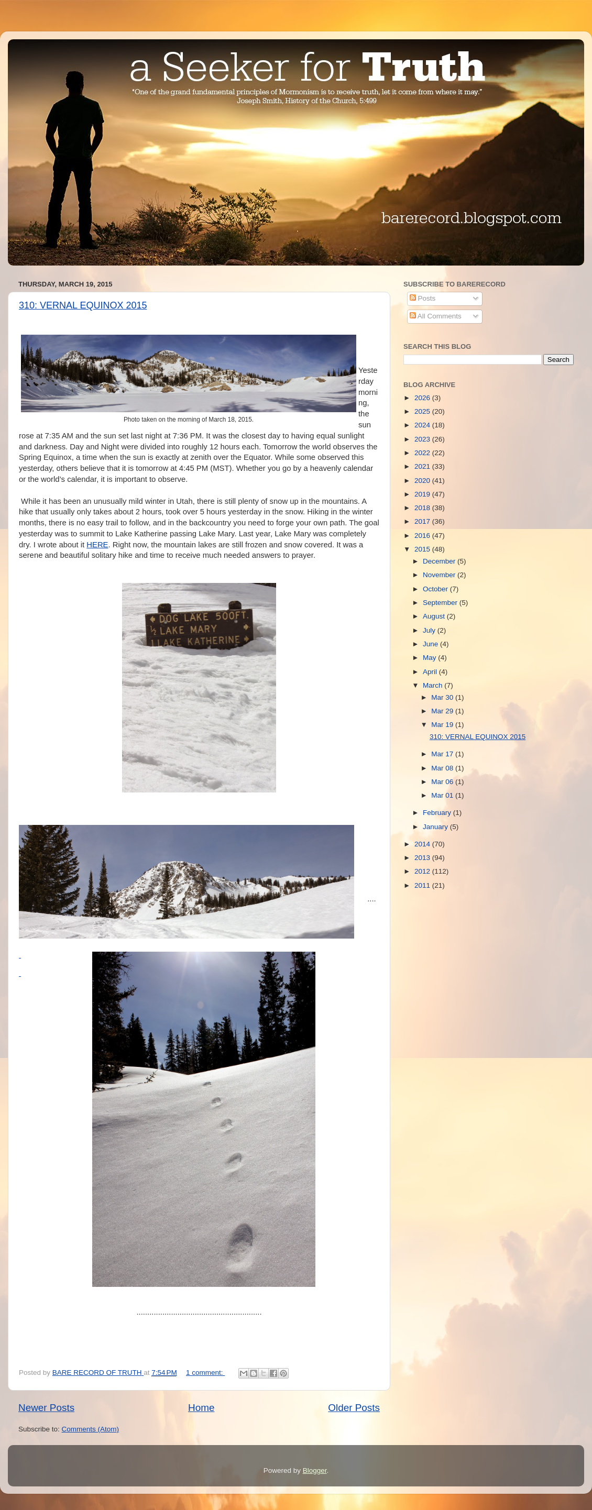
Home (201, 1407)
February (438, 813)
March (433, 685)
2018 (423, 508)
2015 (423, 549)
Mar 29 (443, 711)
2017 (423, 521)
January (436, 827)
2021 (423, 466)
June (431, 644)
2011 (423, 885)
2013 (423, 858)
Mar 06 (443, 782)
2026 (423, 398)
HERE (97, 545)
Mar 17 (443, 754)
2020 (423, 480)
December (440, 561)
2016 (423, 535)
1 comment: (205, 1372)
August (435, 616)
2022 (423, 453)
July (430, 630)
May (430, 658)
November (440, 575)
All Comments (436, 316)
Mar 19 (443, 725)
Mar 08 (443, 768)
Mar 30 (443, 697)
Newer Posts (46, 1407)
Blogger (315, 1470)
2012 (423, 871)
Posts (423, 298)
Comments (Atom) (90, 1429)
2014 (423, 844)
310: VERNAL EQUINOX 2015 (83, 305)
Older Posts (354, 1407)
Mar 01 (443, 795)
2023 (423, 439)
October (436, 589)
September (441, 603)
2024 (423, 425)
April (431, 672)
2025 (423, 411)
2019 (423, 494)
